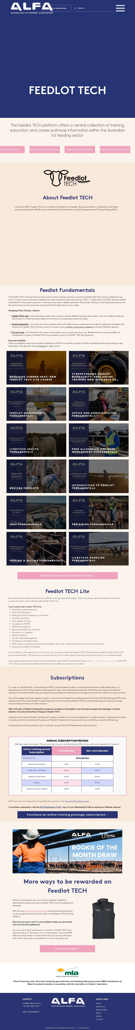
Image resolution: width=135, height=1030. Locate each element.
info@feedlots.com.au (31, 1003)
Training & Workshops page (77, 801)
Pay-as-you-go (18, 332)
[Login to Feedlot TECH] (80, 149)
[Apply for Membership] (57, 8)
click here (42, 346)
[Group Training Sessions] (115, 149)
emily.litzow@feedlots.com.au (103, 661)
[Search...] (92, 8)
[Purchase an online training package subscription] (67, 814)
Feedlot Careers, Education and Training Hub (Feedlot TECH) (58, 701)
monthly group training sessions (79, 327)
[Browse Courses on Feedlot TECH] (67, 575)
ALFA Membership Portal (50, 807)
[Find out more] (67, 948)
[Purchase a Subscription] (44, 149)
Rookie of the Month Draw (35, 911)
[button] (120, 8)
